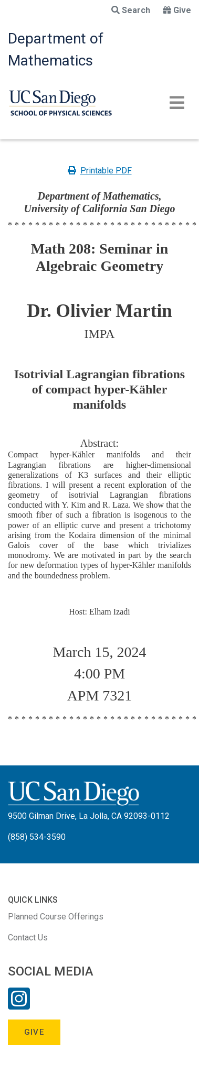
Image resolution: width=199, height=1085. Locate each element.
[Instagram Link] (19, 1005)
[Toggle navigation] (177, 103)
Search (130, 10)
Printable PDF (100, 171)
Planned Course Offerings (55, 917)
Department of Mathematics (55, 49)
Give (177, 10)
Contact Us (28, 937)
